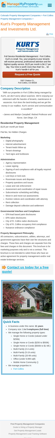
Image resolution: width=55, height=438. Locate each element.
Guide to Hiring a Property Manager (27, 427)
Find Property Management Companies (28, 424)
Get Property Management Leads (27, 431)
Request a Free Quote (27, 74)
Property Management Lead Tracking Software (28, 434)
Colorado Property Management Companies (21, 15)
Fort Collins (18, 369)
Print (51, 34)
